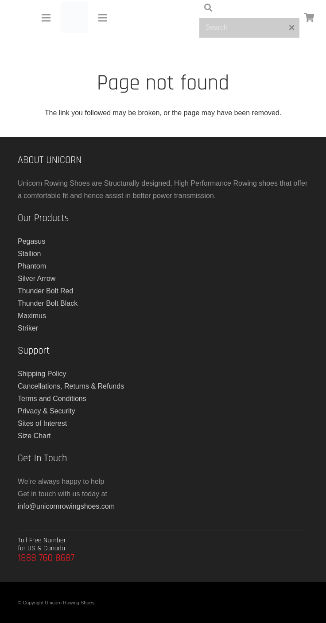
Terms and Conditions (52, 398)
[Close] (291, 27)
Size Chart (34, 436)
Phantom (32, 266)
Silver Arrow (36, 278)
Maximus (32, 315)
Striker (28, 328)
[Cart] (309, 17)
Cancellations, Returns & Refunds (71, 386)
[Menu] (46, 18)
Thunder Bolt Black (48, 303)
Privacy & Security (46, 411)
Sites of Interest (42, 423)
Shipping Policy (42, 374)
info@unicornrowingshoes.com (66, 506)
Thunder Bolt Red (45, 291)
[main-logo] (74, 17)
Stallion (29, 253)
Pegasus (31, 241)
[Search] (249, 28)
